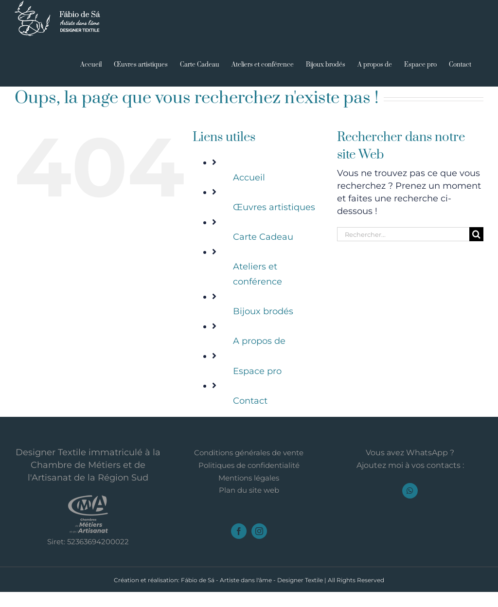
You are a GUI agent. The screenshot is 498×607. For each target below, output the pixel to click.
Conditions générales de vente (248, 452)
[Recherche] (476, 234)
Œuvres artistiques (274, 207)
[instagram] (259, 531)
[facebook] (239, 531)
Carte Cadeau (263, 237)
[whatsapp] (410, 491)
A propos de (259, 341)
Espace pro (257, 371)
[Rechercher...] (403, 234)
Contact (250, 400)
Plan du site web (249, 490)
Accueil (249, 177)
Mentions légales (248, 478)
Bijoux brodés (263, 311)
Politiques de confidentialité (249, 465)
